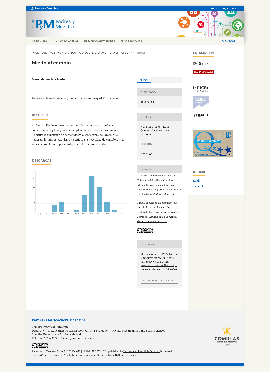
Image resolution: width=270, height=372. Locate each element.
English (197, 180)
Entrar (215, 8)
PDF (145, 79)
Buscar (229, 41)
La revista (40, 41)
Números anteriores (99, 41)
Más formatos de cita (158, 280)
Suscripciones (131, 41)
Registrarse (228, 8)
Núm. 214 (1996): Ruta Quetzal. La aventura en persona (95, 52)
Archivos (49, 52)
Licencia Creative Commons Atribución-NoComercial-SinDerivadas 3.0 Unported (158, 216)
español (198, 186)
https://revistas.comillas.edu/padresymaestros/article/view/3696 (159, 269)
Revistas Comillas (46, 8)
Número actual (67, 41)
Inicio (36, 52)
